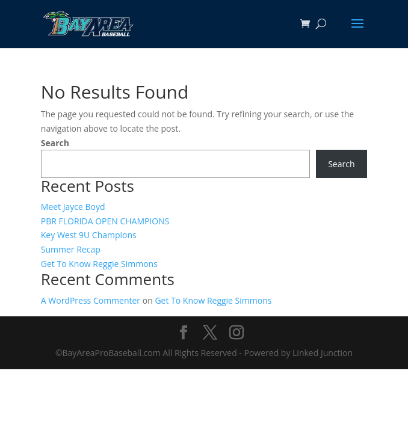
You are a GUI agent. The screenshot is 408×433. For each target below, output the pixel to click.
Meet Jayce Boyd (73, 206)
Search (55, 143)
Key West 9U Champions (89, 235)
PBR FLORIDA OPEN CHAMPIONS (105, 221)
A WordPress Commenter (90, 300)
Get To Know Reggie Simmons (99, 263)
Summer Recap (70, 249)
